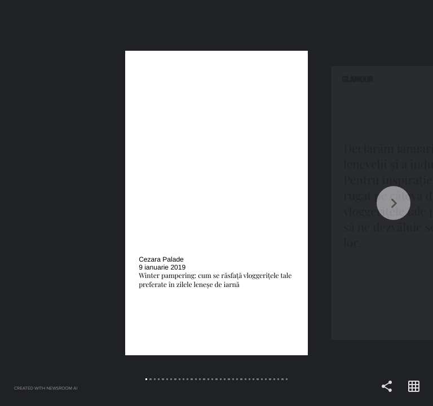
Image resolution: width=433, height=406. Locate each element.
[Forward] (324, 203)
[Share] (386, 386)
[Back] (108, 203)
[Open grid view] (413, 386)
